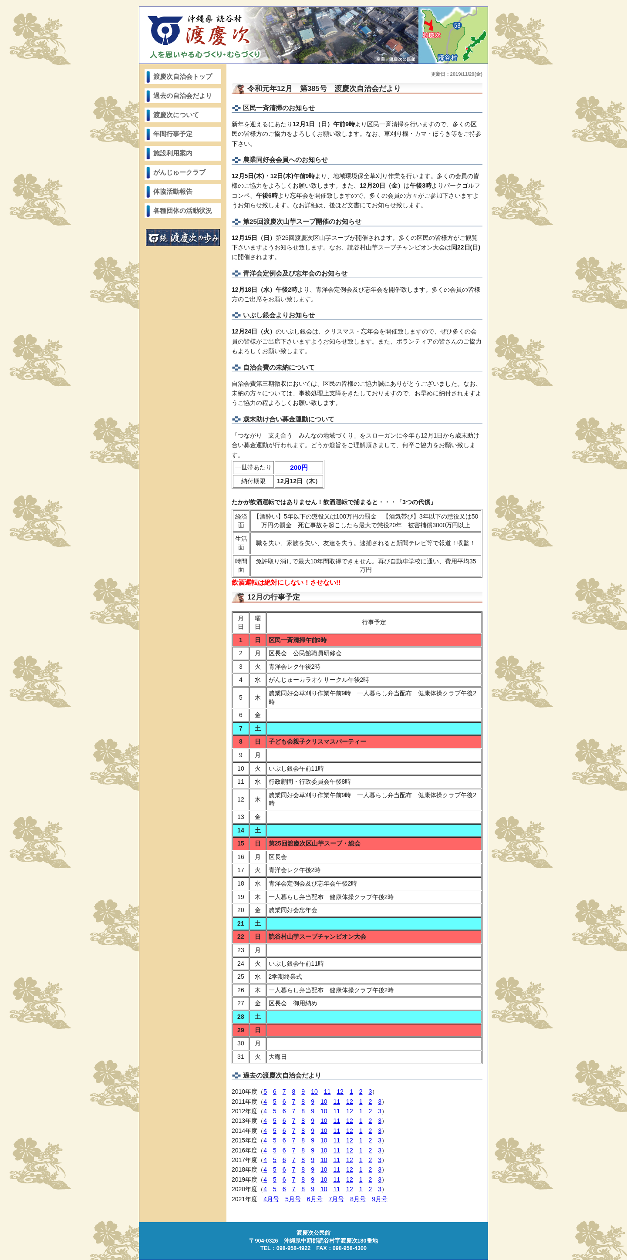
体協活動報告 (172, 191)
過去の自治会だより (182, 95)
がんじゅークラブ (179, 172)
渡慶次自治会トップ (182, 76)
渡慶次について (176, 114)
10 (314, 1091)
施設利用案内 (172, 153)
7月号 (336, 1199)
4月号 (271, 1199)
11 (327, 1091)
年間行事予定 (172, 134)
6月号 (315, 1199)
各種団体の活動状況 (182, 210)
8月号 (358, 1199)
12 (340, 1091)
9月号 (380, 1199)
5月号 (293, 1199)
